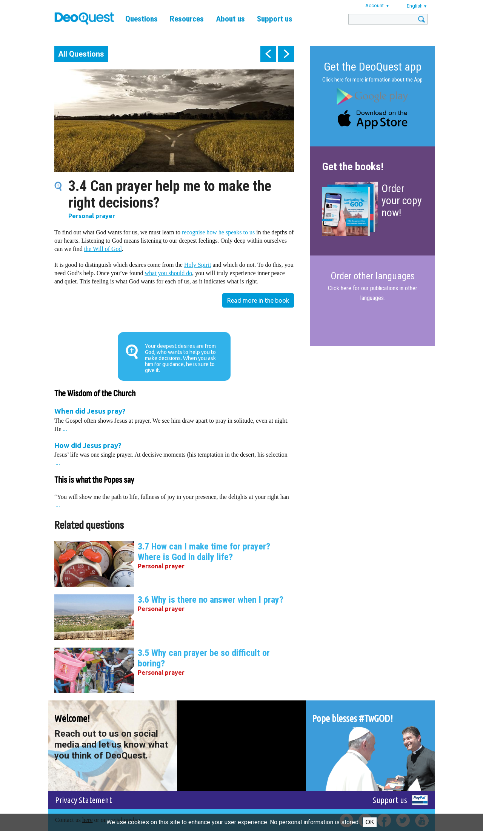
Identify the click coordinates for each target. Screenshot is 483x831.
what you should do (168, 273)
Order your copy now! (401, 200)
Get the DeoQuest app (372, 66)
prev (268, 54)
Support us (274, 18)
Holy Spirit (197, 265)
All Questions (81, 53)
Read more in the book (258, 300)
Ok (369, 822)
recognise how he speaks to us (218, 232)
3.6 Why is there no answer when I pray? (210, 599)
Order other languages (373, 276)
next (286, 54)
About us (230, 18)
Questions (141, 18)
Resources (187, 18)
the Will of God (103, 249)
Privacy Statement (83, 800)
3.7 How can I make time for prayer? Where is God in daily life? (204, 551)
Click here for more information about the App (372, 79)
